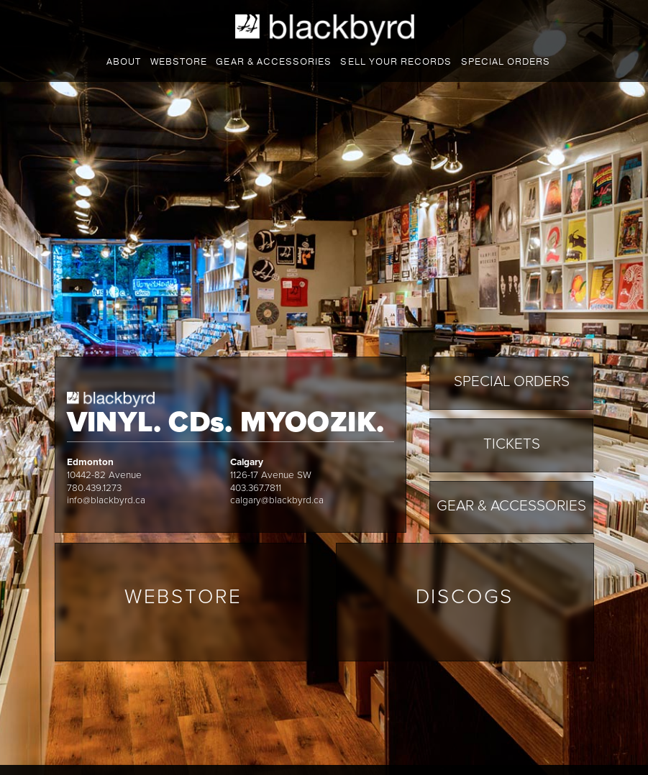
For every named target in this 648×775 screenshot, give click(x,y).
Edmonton (90, 462)
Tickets (511, 444)
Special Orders (505, 61)
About (123, 61)
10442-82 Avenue (104, 475)
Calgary (246, 462)
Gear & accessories (273, 61)
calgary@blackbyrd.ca (277, 500)
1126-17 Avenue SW (270, 475)
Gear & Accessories (511, 506)
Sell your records (395, 61)
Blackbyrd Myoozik (324, 30)
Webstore (178, 61)
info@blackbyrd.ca (106, 500)
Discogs (465, 596)
